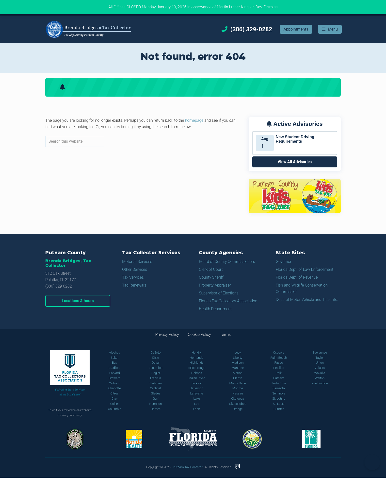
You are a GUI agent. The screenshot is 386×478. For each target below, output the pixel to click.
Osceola (278, 352)
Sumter (278, 409)
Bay (114, 362)
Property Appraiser (215, 285)
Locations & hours (78, 300)
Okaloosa (237, 398)
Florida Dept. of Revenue (297, 277)
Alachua (114, 352)
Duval (155, 362)
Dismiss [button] (270, 7)
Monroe (237, 388)
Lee (196, 404)
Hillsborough (196, 368)
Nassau (237, 393)
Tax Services (133, 277)
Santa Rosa (279, 383)
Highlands (196, 362)
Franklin (155, 378)
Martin (237, 378)
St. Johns (278, 398)
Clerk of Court (211, 269)
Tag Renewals (134, 285)
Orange (237, 409)
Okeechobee (237, 404)
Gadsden (155, 383)
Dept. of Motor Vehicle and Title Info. (307, 299)
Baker (114, 357)
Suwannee (319, 352)
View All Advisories (295, 161)
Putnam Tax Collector (187, 467)
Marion (237, 373)
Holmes (196, 373)
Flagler (155, 373)
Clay (114, 398)
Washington (319, 383)
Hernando (196, 357)
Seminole (278, 393)
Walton (319, 378)
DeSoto (156, 352)
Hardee (156, 409)
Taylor (320, 357)
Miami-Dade (237, 383)
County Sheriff (211, 277)
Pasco (278, 362)
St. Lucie (278, 404)
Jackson (196, 383)
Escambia (155, 368)
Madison (238, 362)
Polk (279, 373)
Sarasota (279, 388)
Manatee (238, 368)
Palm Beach (278, 357)
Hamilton (155, 404)
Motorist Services (137, 261)
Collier (114, 404)
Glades (156, 393)
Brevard (114, 373)
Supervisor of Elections (219, 293)
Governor (283, 261)
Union (320, 362)
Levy (238, 352)
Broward (114, 378)
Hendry (196, 352)
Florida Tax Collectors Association (228, 301)
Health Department (215, 309)
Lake (196, 398)
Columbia (114, 409)
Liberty (237, 357)
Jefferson (196, 388)
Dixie (155, 357)
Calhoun (114, 383)
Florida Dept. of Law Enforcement (304, 269)
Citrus (115, 393)
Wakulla (319, 373)
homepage (194, 120)
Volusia (320, 368)
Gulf (156, 398)
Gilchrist (155, 388)
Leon (196, 409)
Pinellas (278, 368)
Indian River (197, 378)
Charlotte (114, 388)
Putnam (278, 378)
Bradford (115, 368)
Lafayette (196, 393)
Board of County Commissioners (227, 261)
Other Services (134, 269)
